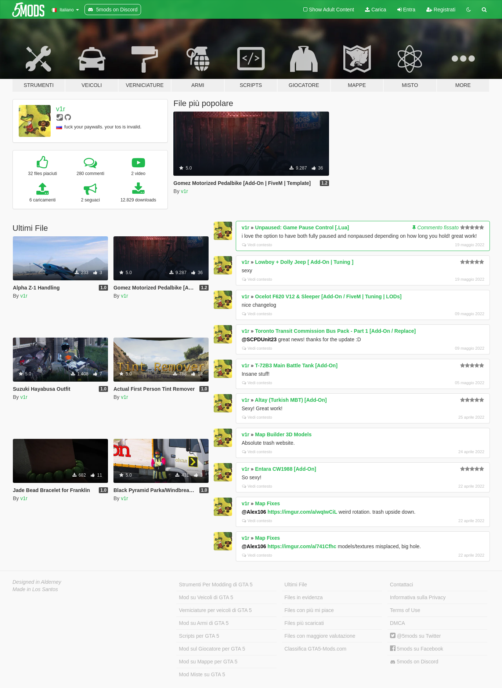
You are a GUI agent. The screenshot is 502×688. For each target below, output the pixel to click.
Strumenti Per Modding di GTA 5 (216, 584)
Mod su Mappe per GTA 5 (208, 662)
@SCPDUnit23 (259, 339)
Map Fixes (267, 503)
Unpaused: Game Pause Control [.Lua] (302, 227)
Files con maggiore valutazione (320, 636)
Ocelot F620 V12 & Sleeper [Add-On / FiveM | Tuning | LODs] (328, 296)
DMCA (397, 623)
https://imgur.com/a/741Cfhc (301, 546)
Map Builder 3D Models (283, 434)
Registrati (440, 9)
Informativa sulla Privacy (418, 597)
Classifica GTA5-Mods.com (316, 649)
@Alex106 (254, 512)
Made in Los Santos (35, 589)
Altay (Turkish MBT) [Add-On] (291, 400)
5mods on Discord (414, 662)
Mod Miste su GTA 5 (202, 674)
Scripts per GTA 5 (199, 636)
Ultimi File (296, 584)
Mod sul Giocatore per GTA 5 (212, 649)
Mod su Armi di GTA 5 (203, 623)
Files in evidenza (304, 597)
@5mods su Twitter (415, 636)
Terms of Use (405, 610)
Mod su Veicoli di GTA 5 (206, 597)
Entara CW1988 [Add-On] (285, 469)
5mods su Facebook (416, 648)
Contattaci (401, 584)
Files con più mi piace (309, 610)
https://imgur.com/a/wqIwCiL (302, 512)
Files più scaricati (304, 623)
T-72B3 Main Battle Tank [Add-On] (296, 365)
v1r (60, 109)
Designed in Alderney (36, 582)
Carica (375, 9)
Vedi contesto (257, 245)
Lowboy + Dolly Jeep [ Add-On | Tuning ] (304, 262)
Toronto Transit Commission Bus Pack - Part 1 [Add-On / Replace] (335, 331)
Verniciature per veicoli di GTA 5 (215, 610)
